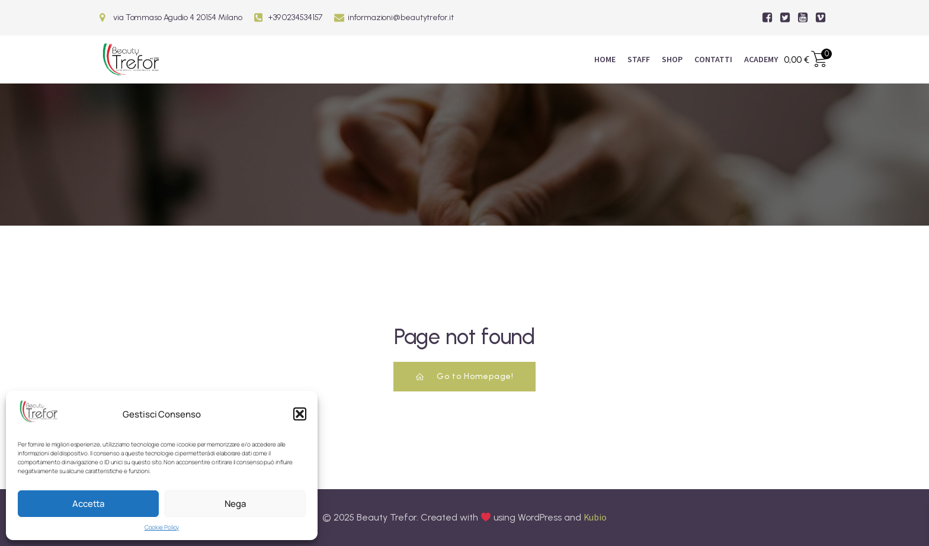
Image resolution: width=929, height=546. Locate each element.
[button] (300, 414)
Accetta (88, 503)
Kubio (595, 517)
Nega (235, 503)
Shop (672, 59)
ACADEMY (761, 59)
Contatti (713, 59)
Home (605, 59)
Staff (638, 59)
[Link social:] (767, 18)
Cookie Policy (162, 527)
